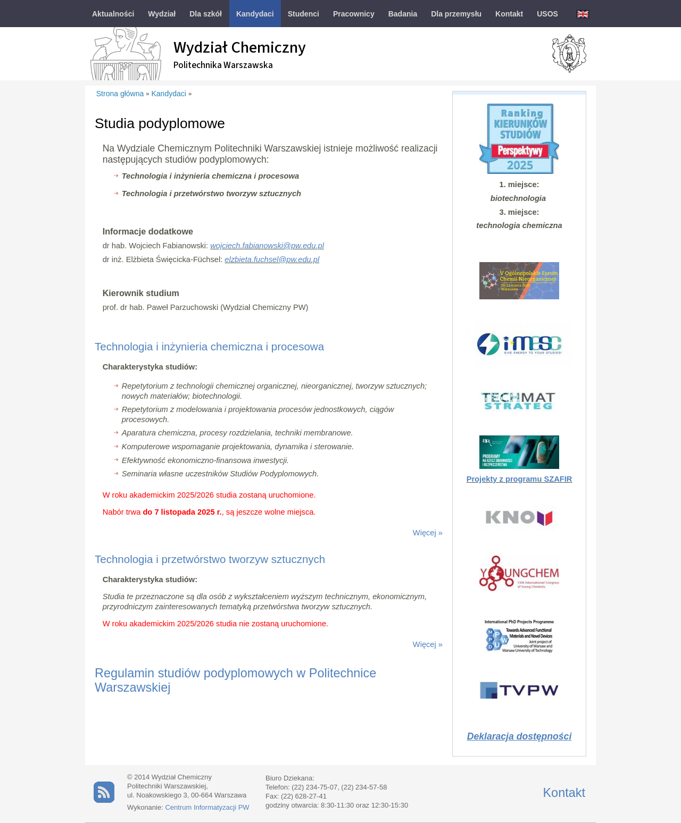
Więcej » (428, 532)
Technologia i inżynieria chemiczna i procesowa (209, 346)
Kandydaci (169, 93)
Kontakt (564, 793)
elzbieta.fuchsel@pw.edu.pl (272, 259)
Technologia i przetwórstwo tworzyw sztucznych (210, 559)
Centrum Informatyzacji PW (207, 807)
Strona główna (120, 93)
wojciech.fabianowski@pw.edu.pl (267, 245)
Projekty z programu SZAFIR (519, 479)
